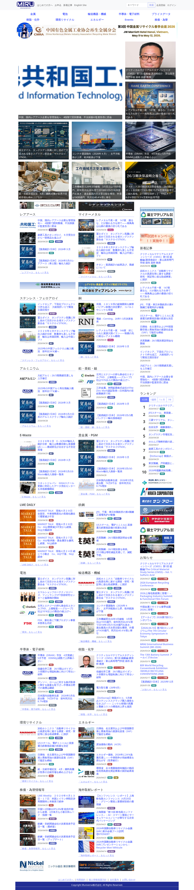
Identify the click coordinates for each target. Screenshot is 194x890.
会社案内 (114, 879)
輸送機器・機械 (97, 14)
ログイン (171, 5)
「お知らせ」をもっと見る (153, 689)
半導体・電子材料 (129, 14)
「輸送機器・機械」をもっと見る (95, 641)
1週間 (153, 399)
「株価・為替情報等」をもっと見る (37, 848)
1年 (169, 399)
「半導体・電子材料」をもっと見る (37, 709)
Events (129, 19)
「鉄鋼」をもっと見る (89, 562)
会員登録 (160, 5)
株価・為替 (161, 19)
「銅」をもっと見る (88, 356)
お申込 (58, 5)
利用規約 (80, 879)
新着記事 (67, 5)
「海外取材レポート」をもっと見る (96, 855)
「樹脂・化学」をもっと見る (92, 714)
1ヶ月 (162, 399)
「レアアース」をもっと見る (34, 272)
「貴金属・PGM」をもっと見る (94, 493)
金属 (33, 14)
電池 (65, 14)
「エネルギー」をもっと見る (92, 781)
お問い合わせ (128, 879)
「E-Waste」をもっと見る (33, 496)
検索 (151, 4)
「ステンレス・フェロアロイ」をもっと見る (42, 360)
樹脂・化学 (32, 19)
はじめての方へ (45, 5)
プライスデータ (161, 14)
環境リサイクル (65, 19)
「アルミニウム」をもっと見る (35, 425)
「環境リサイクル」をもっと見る (36, 781)
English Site (80, 5)
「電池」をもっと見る (31, 632)
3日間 (144, 399)
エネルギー (97, 19)
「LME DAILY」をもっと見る (34, 564)
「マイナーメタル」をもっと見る (95, 276)
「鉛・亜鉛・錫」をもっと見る (94, 427)
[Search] (137, 4)
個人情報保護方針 (98, 879)
